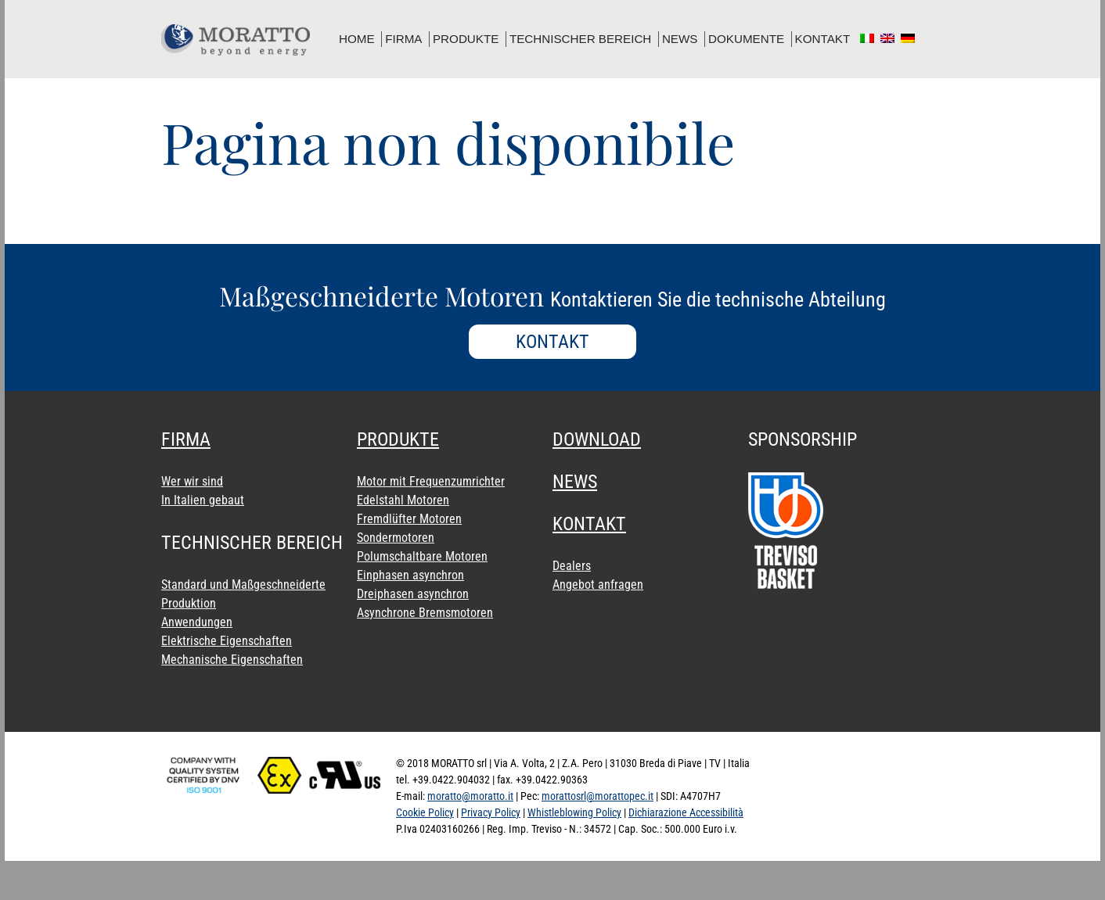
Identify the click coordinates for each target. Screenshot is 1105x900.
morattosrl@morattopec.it (597, 796)
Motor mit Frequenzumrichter (431, 481)
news (680, 38)
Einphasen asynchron (410, 575)
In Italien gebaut (202, 500)
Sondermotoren (395, 537)
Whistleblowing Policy (574, 812)
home (357, 38)
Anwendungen (196, 622)
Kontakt (823, 38)
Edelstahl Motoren (403, 500)
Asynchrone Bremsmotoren (425, 612)
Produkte (466, 38)
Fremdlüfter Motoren (409, 518)
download (596, 439)
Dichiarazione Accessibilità (685, 812)
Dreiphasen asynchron (413, 593)
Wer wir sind (192, 481)
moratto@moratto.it (470, 796)
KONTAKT (552, 342)
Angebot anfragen (597, 584)
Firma (403, 38)
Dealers (571, 565)
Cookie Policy (425, 812)
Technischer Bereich (580, 38)
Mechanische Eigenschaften (232, 659)
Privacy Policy (490, 812)
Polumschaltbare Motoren (422, 556)
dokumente (746, 38)
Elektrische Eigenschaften (226, 640)
